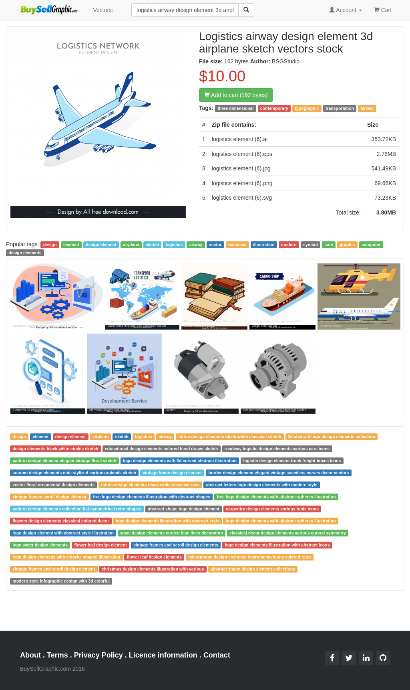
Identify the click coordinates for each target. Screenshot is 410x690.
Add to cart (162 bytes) (236, 95)
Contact (216, 655)
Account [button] (345, 10)
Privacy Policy (98, 655)
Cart (383, 9)
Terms (57, 655)
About (30, 655)
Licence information (163, 655)
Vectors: (103, 10)
